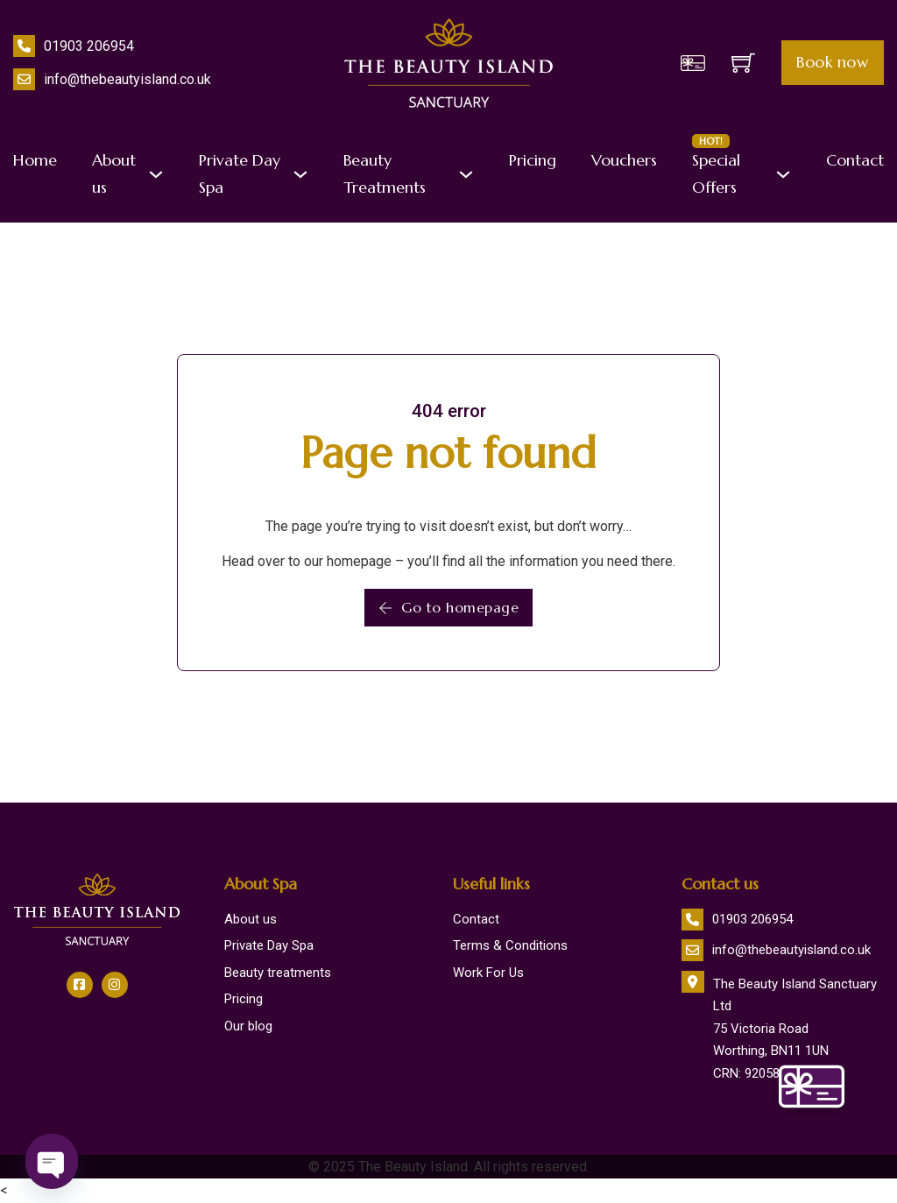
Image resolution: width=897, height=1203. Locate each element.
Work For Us (488, 972)
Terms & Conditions (510, 945)
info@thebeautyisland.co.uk (127, 79)
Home (35, 160)
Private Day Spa (239, 173)
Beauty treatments (277, 972)
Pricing (532, 160)
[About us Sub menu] (156, 174)
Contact (855, 160)
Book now (832, 62)
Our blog (248, 1026)
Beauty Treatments (384, 173)
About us (114, 173)
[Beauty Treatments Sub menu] (466, 174)
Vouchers (624, 160)
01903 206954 (89, 46)
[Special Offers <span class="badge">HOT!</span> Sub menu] (783, 174)
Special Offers (716, 172)
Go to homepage (448, 607)
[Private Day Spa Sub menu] (300, 174)
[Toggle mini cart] (743, 62)
